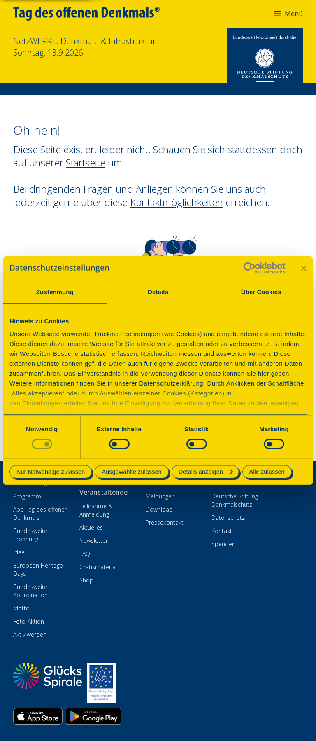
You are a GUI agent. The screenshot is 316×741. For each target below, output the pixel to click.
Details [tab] (158, 291)
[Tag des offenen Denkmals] (92, 14)
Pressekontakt (165, 522)
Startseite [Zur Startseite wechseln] (85, 162)
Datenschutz (228, 517)
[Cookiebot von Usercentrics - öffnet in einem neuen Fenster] (250, 268)
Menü (287, 14)
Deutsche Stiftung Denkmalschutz (234, 500)
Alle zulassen (267, 471)
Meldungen (160, 496)
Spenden (223, 544)
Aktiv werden (29, 634)
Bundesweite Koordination (30, 591)
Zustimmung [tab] (55, 291)
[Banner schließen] (304, 268)
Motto (21, 608)
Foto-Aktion (28, 621)
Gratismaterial (98, 567)
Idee (19, 552)
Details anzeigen (206, 471)
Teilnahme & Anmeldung (95, 510)
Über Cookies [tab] (261, 291)
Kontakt (221, 531)
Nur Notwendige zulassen (50, 471)
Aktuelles (91, 527)
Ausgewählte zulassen (131, 471)
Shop (86, 580)
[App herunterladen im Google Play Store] (93, 716)
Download (159, 509)
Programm (27, 496)
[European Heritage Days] (101, 683)
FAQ (84, 554)
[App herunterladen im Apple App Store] (38, 716)
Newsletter (93, 541)
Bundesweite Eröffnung (30, 535)
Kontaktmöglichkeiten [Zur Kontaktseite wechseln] (176, 202)
